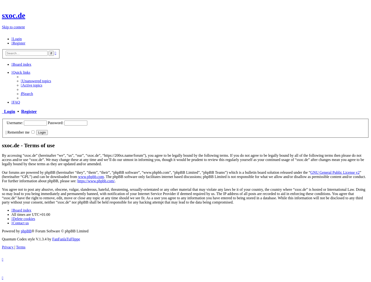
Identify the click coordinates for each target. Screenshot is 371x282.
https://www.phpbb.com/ (96, 181)
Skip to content (13, 27)
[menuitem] (16, 39)
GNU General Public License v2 (335, 172)
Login (8, 111)
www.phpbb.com (91, 177)
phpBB (26, 231)
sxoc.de (13, 15)
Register (29, 111)
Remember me (21, 132)
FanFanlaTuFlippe (66, 239)
